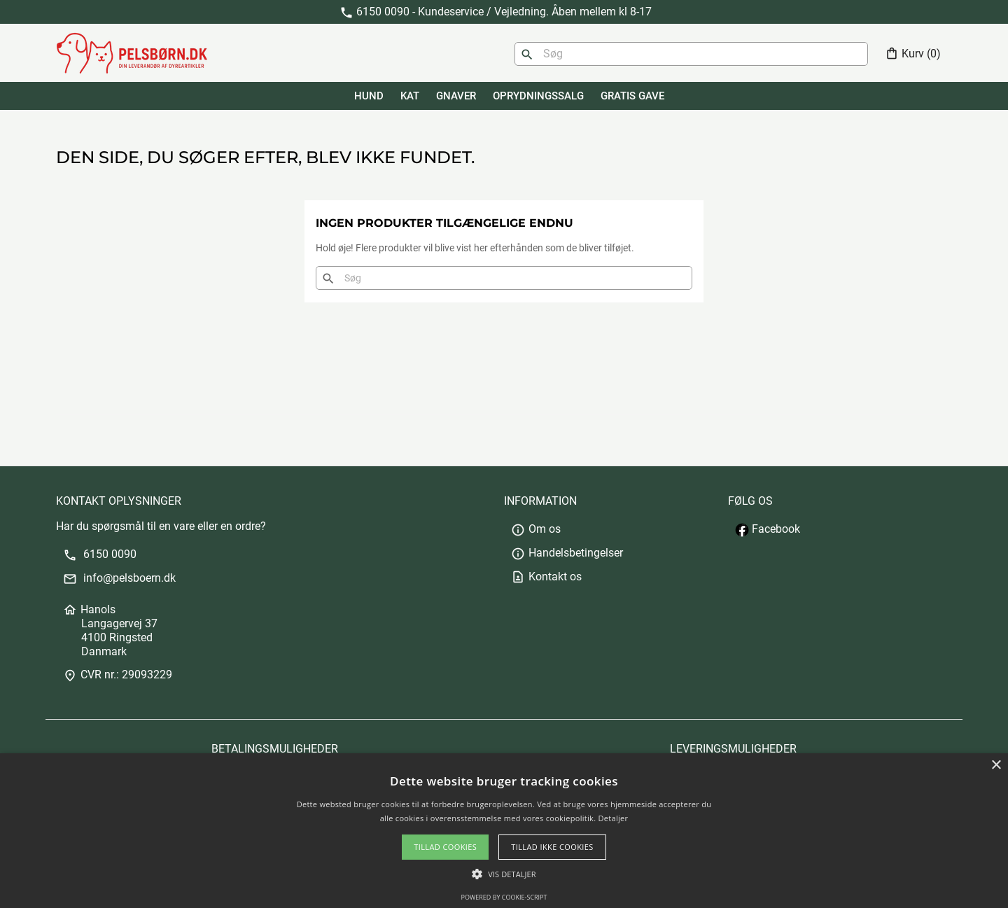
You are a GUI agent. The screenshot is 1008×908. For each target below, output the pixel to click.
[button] (504, 874)
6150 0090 (99, 554)
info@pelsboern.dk (119, 578)
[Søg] (691, 54)
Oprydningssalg (538, 96)
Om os (536, 529)
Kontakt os (546, 576)
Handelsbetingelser (567, 552)
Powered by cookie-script (504, 897)
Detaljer (613, 818)
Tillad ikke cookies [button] (552, 846)
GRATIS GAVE (632, 96)
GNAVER (456, 96)
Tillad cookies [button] (445, 846)
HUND (369, 96)
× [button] (995, 765)
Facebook (767, 529)
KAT (409, 96)
